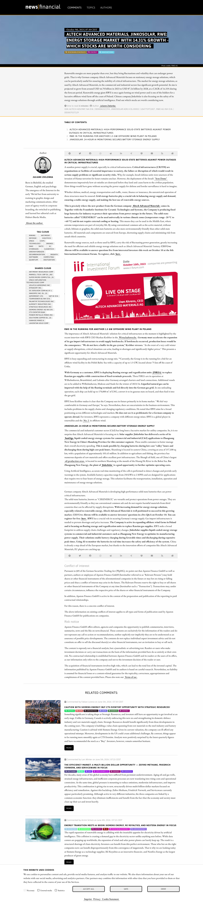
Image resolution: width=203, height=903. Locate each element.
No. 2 (86, 420)
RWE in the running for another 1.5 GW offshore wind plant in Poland (113, 136)
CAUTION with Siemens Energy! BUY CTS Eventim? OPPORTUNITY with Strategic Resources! (117, 707)
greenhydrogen (35, 252)
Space (30, 241)
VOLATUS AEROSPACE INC (38, 285)
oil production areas (74, 461)
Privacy (96, 899)
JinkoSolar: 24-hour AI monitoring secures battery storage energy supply (115, 139)
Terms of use (131, 677)
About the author (34, 222)
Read (69, 748)
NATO (40, 246)
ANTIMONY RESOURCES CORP (40, 272)
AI (49, 246)
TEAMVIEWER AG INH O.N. (38, 299)
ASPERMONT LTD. (35, 296)
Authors (106, 7)
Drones (48, 243)
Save (126, 889)
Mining (31, 235)
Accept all (88, 889)
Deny (163, 889)
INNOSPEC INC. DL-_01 (37, 293)
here (118, 253)
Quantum (32, 260)
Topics (91, 7)
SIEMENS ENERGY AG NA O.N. (40, 310)
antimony (44, 235)
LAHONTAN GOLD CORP (37, 323)
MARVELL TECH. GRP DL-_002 (39, 274)
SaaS (30, 246)
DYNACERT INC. (34, 288)
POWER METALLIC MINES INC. (40, 315)
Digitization (48, 260)
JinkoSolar (107, 464)
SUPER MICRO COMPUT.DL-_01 (40, 277)
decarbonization (36, 254)
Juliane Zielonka (107, 106)
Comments (74, 7)
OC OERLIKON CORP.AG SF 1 (39, 291)
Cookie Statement (110, 899)
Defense (32, 238)
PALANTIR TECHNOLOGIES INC (40, 301)
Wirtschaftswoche (127, 337)
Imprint (88, 899)
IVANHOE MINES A (35, 320)
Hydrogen (33, 249)
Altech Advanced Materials (146, 205)
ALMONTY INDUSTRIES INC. (39, 304)
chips (41, 241)
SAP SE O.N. (52, 296)
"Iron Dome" (161, 178)
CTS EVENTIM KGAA (36, 312)
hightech (45, 238)
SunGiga (69, 438)
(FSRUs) (157, 372)
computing (48, 257)
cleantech (48, 249)
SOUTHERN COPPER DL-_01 (39, 318)
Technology (34, 243)
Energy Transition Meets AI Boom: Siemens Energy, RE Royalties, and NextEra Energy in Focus (120, 825)
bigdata (53, 254)
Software (32, 257)
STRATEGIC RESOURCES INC (39, 307)
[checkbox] (24, 890)
